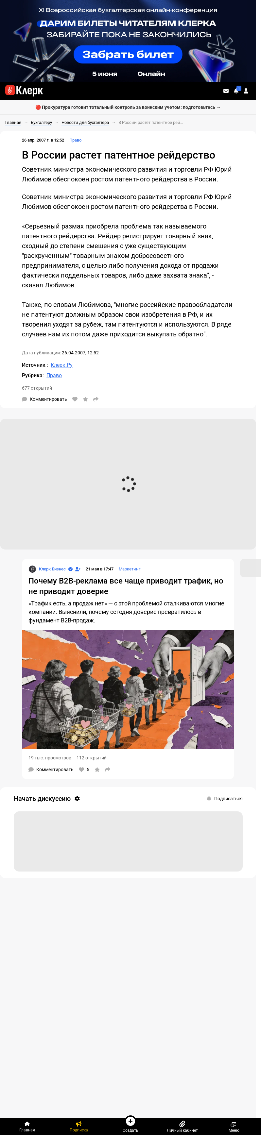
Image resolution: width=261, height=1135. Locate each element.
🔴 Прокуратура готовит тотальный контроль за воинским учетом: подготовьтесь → (128, 107)
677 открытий (37, 388)
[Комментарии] (44, 399)
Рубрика (32, 375)
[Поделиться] (95, 399)
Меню (234, 1126)
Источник (34, 365)
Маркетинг (129, 569)
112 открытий (92, 757)
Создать (130, 1123)
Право (75, 140)
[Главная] (27, 1126)
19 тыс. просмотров (49, 757)
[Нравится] (75, 399)
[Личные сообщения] (226, 90)
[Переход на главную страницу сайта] (24, 91)
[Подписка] (79, 1126)
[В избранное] (85, 399)
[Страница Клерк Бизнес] (47, 569)
